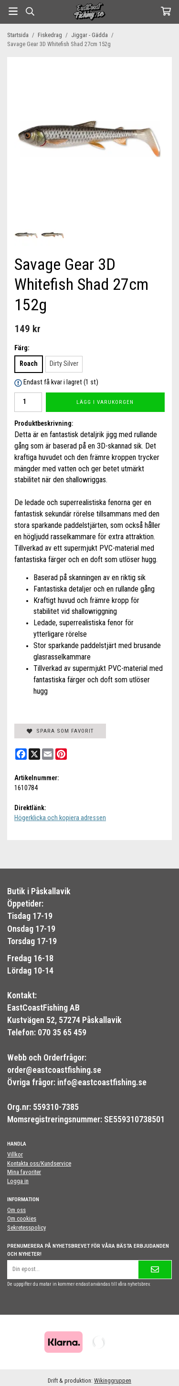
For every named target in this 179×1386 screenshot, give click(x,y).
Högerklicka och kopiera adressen (60, 818)
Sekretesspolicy (26, 1227)
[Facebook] (21, 754)
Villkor (15, 1154)
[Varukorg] (166, 11)
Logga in (18, 1181)
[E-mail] (47, 754)
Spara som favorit (60, 730)
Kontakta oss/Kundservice (39, 1163)
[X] (34, 754)
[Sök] (29, 11)
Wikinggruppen (112, 1380)
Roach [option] (29, 364)
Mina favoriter (24, 1172)
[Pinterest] (61, 754)
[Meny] (13, 11)
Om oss (16, 1210)
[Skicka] (155, 1269)
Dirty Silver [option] (64, 364)
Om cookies (21, 1218)
